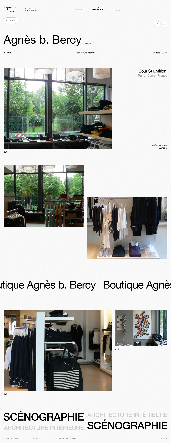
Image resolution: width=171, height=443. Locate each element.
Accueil (78, 9)
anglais (35, 438)
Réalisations (98, 11)
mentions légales (67, 438)
